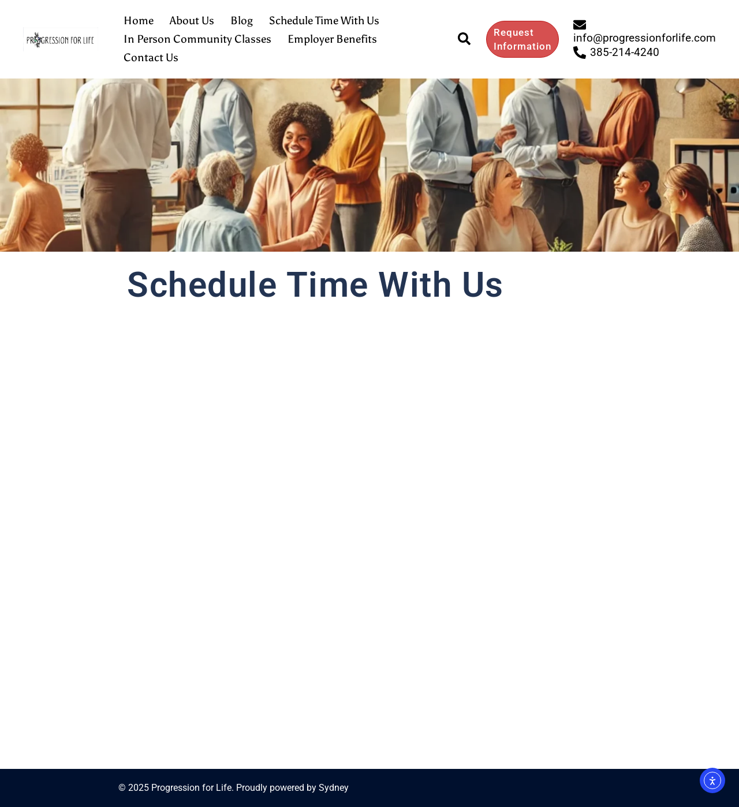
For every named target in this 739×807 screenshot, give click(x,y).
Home (139, 20)
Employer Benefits (332, 39)
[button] (465, 39)
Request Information (522, 39)
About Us (192, 20)
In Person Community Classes (197, 39)
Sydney (334, 787)
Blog (241, 20)
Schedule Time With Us (324, 20)
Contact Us (151, 57)
